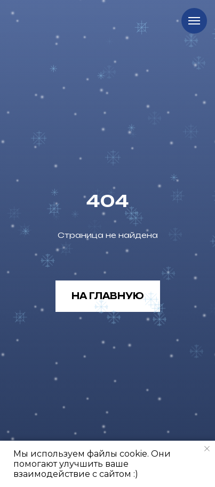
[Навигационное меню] (194, 20)
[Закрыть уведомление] (207, 448)
